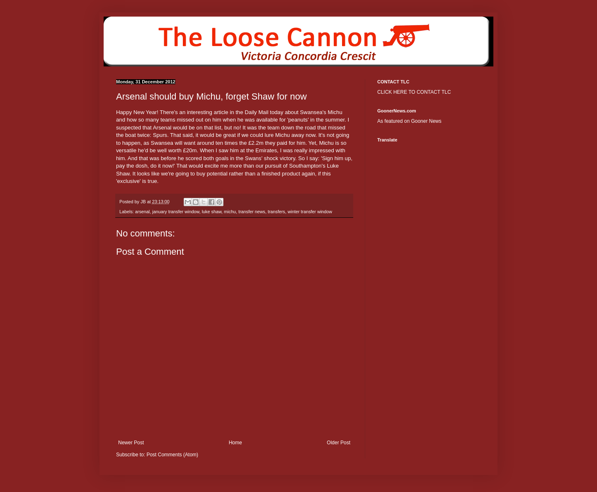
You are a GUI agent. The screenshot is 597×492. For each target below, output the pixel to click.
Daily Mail (256, 112)
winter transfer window (310, 211)
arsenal (142, 211)
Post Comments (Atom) (172, 455)
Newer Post (131, 443)
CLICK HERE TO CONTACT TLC (414, 92)
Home (235, 443)
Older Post (338, 443)
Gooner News (426, 121)
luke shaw (211, 211)
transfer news (251, 211)
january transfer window (175, 211)
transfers (276, 211)
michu (230, 211)
